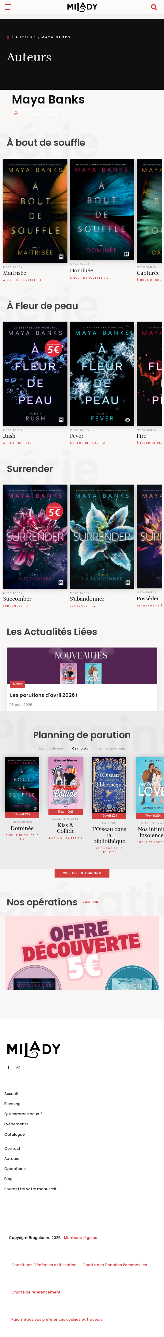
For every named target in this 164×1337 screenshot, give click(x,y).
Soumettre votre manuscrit (30, 1189)
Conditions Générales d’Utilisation (44, 1264)
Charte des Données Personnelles (114, 1264)
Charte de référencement (36, 1292)
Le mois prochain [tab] (111, 748)
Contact (12, 1148)
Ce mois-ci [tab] (81, 748)
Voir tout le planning (82, 873)
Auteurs (26, 37)
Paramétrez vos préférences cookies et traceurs (57, 1319)
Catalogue (14, 1134)
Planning (12, 1103)
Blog (8, 1178)
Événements (16, 1124)
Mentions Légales (80, 1237)
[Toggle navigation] (11, 7)
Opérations (15, 1168)
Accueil (11, 1093)
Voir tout (91, 902)
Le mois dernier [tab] (51, 748)
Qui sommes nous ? (23, 1113)
